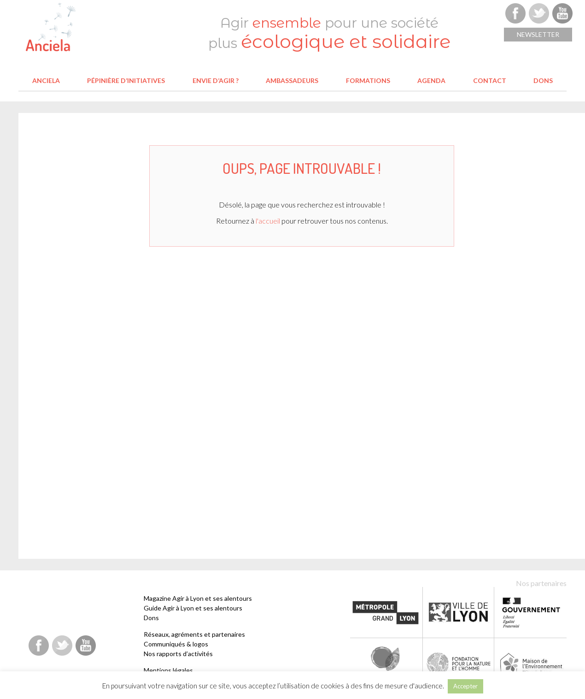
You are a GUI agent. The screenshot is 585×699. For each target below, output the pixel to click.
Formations (368, 80)
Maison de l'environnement (532, 663)
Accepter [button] (465, 686)
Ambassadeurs (292, 80)
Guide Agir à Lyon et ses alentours (193, 608)
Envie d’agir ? (216, 80)
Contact (489, 80)
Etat (531, 612)
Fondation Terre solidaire (386, 663)
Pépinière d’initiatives (126, 80)
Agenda (431, 80)
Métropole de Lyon (385, 612)
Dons (543, 80)
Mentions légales (168, 670)
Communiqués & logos (176, 644)
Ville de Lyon (458, 612)
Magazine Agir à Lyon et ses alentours (198, 598)
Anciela (46, 80)
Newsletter (538, 34)
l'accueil (268, 220)
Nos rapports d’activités (178, 654)
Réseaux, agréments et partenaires (194, 634)
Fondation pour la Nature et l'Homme (459, 663)
